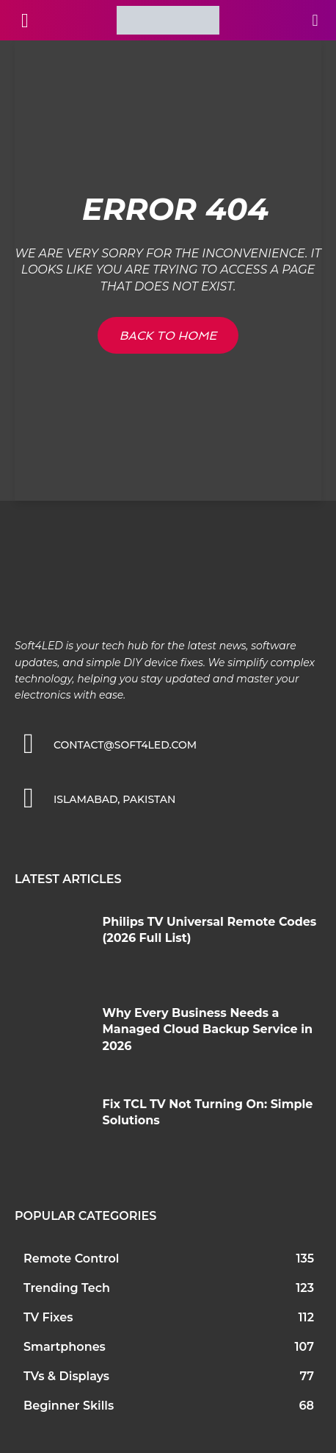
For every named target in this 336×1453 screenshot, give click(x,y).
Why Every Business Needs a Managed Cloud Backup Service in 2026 (208, 1029)
